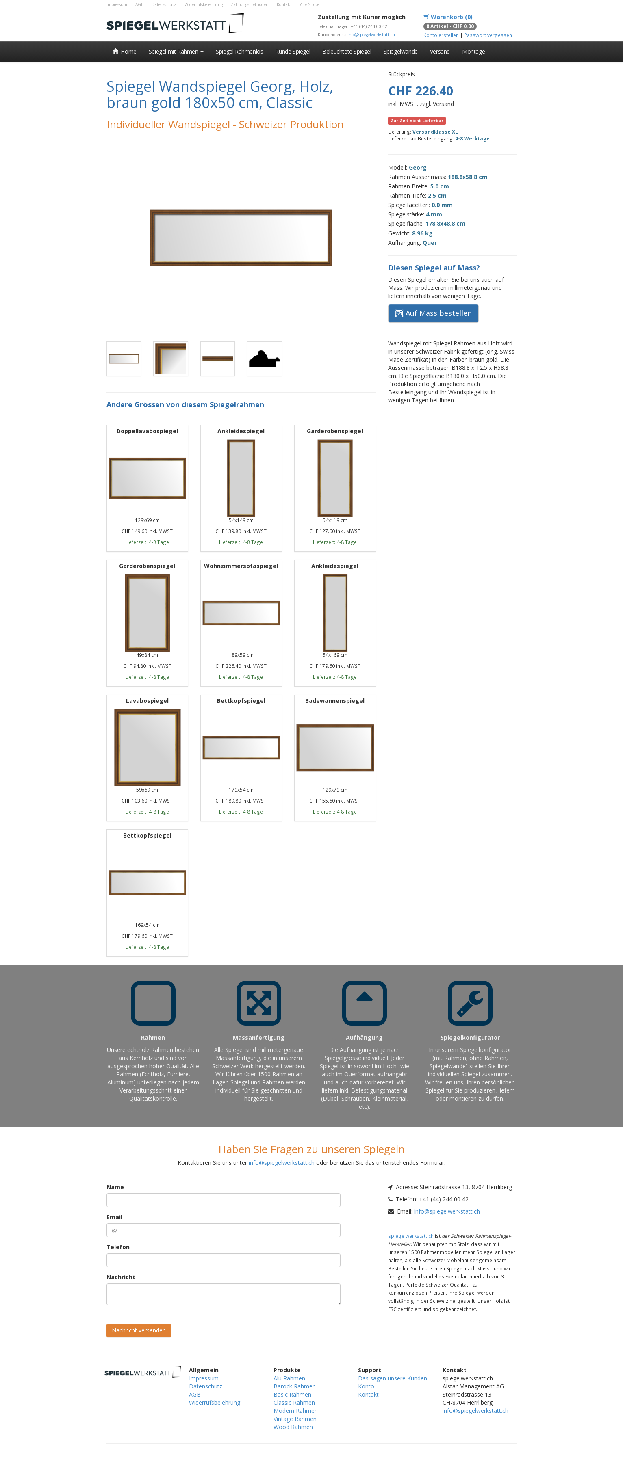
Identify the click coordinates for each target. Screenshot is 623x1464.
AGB (139, 4)
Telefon (118, 1247)
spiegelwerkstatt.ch (411, 1236)
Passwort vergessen (488, 35)
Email (114, 1217)
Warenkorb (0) (448, 17)
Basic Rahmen (292, 1394)
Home (125, 51)
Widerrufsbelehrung (204, 4)
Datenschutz (164, 4)
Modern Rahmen (296, 1410)
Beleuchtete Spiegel (346, 51)
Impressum (116, 4)
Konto (366, 1386)
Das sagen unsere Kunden (392, 1378)
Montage (473, 51)
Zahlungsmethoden (250, 4)
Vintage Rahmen (295, 1419)
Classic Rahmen (294, 1402)
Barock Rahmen (295, 1386)
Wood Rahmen (293, 1427)
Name (115, 1187)
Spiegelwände (401, 51)
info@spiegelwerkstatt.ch (371, 34)
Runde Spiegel (292, 51)
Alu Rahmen (289, 1378)
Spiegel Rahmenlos (239, 51)
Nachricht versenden (139, 1330)
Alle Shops (309, 4)
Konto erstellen (441, 35)
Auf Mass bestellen (433, 313)
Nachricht (120, 1277)
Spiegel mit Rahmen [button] (176, 51)
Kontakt (284, 4)
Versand (440, 51)
